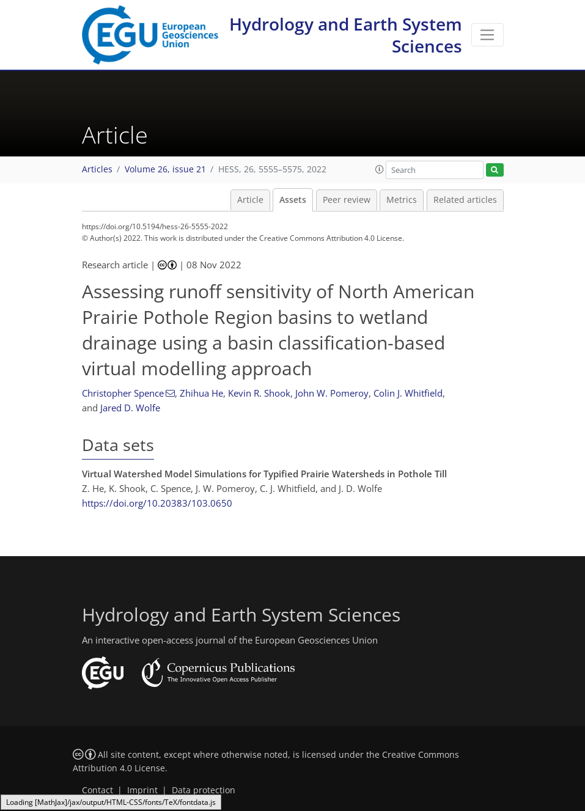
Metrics (401, 199)
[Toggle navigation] (487, 34)
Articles (97, 169)
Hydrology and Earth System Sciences (345, 34)
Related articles (465, 199)
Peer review (346, 199)
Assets (292, 199)
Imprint (142, 790)
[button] (379, 169)
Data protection (203, 790)
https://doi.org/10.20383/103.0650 (157, 503)
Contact (97, 790)
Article (250, 199)
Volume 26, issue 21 (165, 169)
